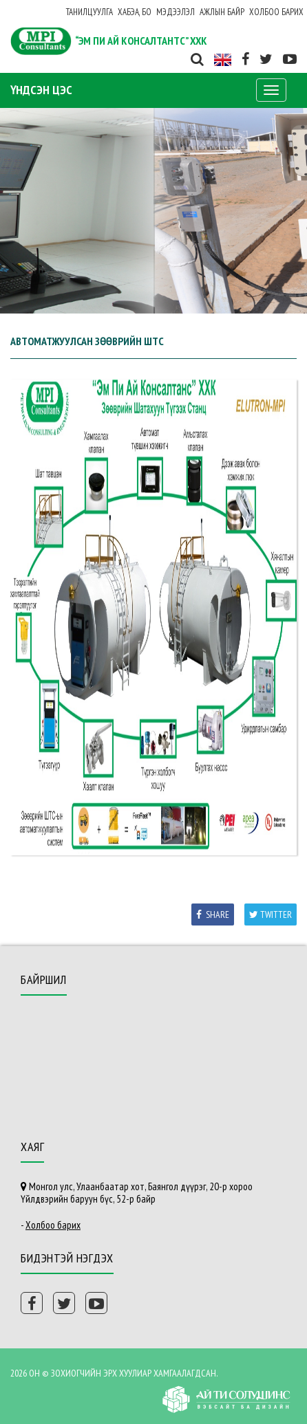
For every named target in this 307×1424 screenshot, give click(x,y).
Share (212, 914)
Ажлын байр (222, 12)
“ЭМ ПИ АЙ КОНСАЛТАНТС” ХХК (141, 40)
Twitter (270, 914)
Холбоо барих (276, 12)
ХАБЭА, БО (134, 12)
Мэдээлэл (175, 12)
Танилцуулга (89, 12)
